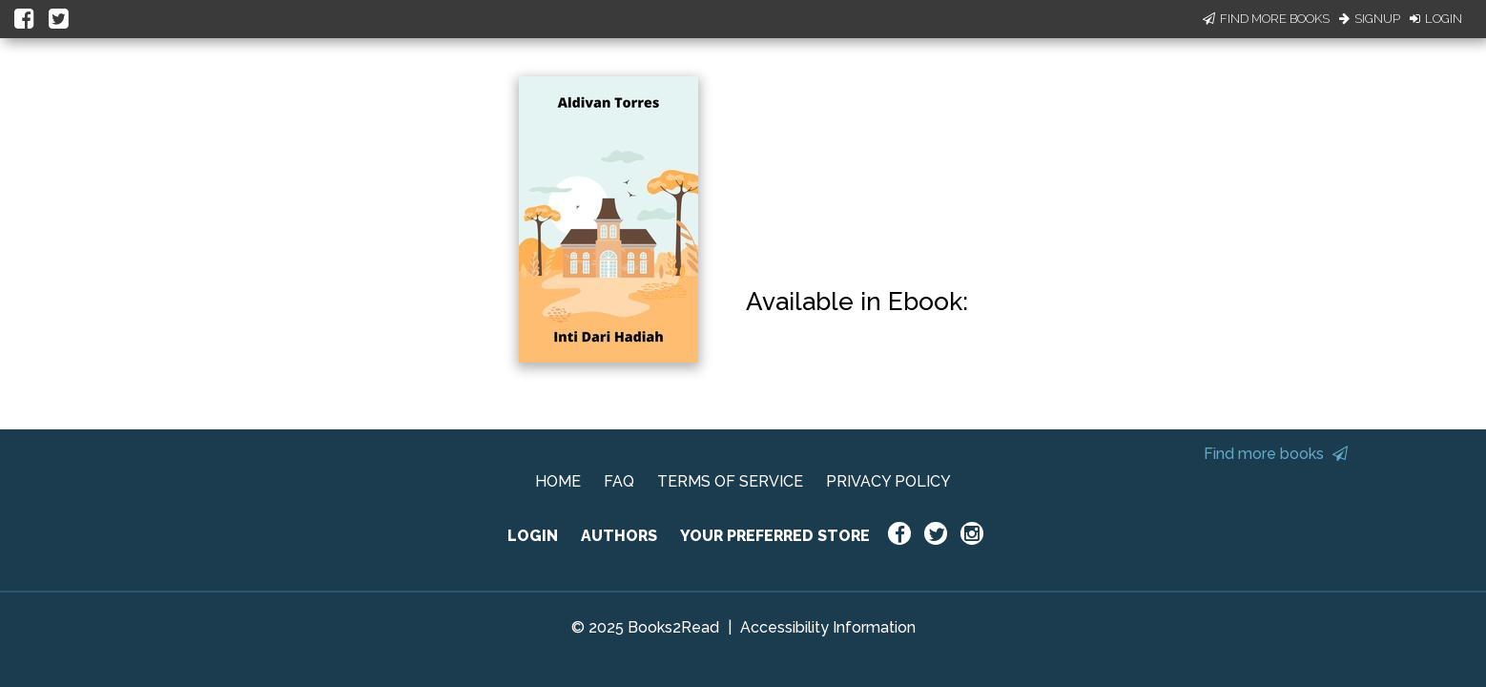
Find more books (1276, 454)
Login (1436, 18)
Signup (1369, 18)
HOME (558, 481)
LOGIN (532, 536)
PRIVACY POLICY (888, 481)
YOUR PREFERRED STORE (775, 536)
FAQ (619, 481)
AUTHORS (619, 536)
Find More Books (1266, 18)
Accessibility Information (828, 627)
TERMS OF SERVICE (730, 481)
